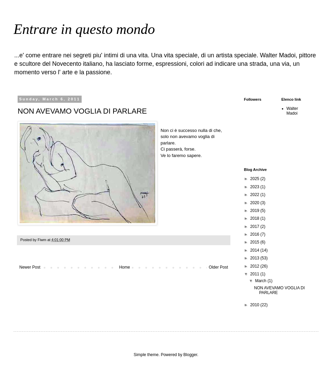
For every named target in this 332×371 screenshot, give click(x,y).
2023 (255, 186)
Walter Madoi (292, 111)
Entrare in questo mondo (84, 29)
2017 (255, 226)
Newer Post (29, 267)
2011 (255, 274)
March (261, 280)
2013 (255, 258)
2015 (255, 242)
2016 (255, 234)
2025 (255, 178)
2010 (255, 304)
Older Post (218, 267)
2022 (255, 194)
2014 (255, 250)
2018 (255, 218)
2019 (255, 210)
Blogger (190, 354)
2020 (255, 202)
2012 (255, 266)
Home (124, 267)
